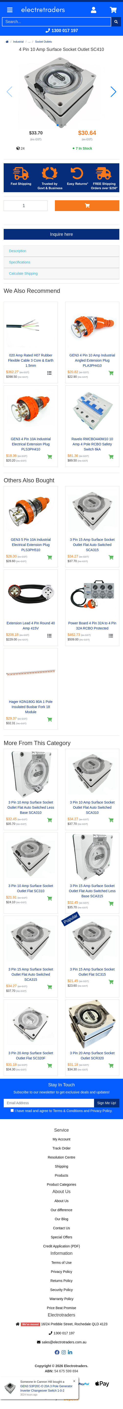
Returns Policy (61, 1281)
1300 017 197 (61, 30)
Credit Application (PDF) (61, 1246)
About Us (61, 1201)
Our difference (61, 1210)
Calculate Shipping (23, 273)
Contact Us (61, 1228)
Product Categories (61, 1184)
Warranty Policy (61, 1299)
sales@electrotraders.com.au (61, 1342)
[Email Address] (49, 1103)
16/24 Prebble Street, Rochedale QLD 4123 (61, 1324)
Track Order (61, 1148)
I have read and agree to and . (61, 1111)
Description (17, 251)
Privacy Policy (100, 1111)
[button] (58, 125)
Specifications (19, 262)
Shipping (61, 1166)
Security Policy (61, 1290)
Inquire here (61, 234)
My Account (61, 1139)
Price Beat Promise (61, 1308)
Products (61, 1175)
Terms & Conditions (68, 1111)
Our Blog (61, 1219)
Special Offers (61, 1237)
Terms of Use (61, 1263)
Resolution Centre (61, 1157)
